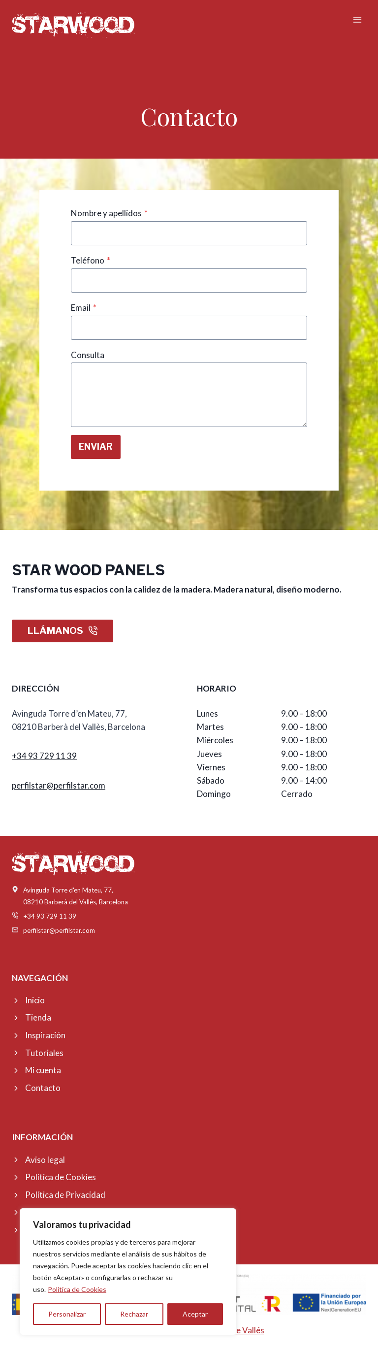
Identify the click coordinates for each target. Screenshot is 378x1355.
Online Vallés (240, 1330)
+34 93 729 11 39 (44, 756)
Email (83, 307)
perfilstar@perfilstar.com (58, 785)
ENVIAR (96, 446)
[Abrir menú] (357, 19)
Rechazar (134, 1314)
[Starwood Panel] (73, 24)
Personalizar (67, 1314)
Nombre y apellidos (109, 213)
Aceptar (195, 1314)
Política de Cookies (77, 1289)
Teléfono (90, 260)
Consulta (87, 355)
